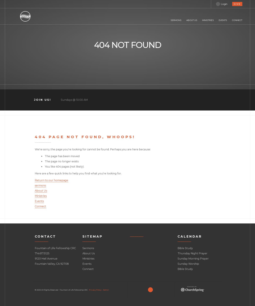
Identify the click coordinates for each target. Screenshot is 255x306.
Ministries (41, 195)
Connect (40, 206)
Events (39, 201)
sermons (40, 185)
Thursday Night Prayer (192, 253)
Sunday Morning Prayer (193, 258)
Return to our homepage (51, 180)
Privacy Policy (95, 290)
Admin (106, 290)
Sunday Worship (188, 263)
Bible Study (185, 248)
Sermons (88, 248)
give (237, 4)
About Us (41, 190)
